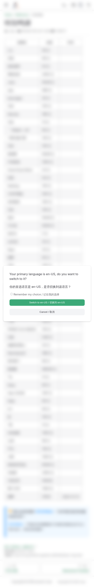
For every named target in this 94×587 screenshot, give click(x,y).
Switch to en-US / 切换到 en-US (47, 302)
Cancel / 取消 (47, 311)
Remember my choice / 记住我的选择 (36, 294)
